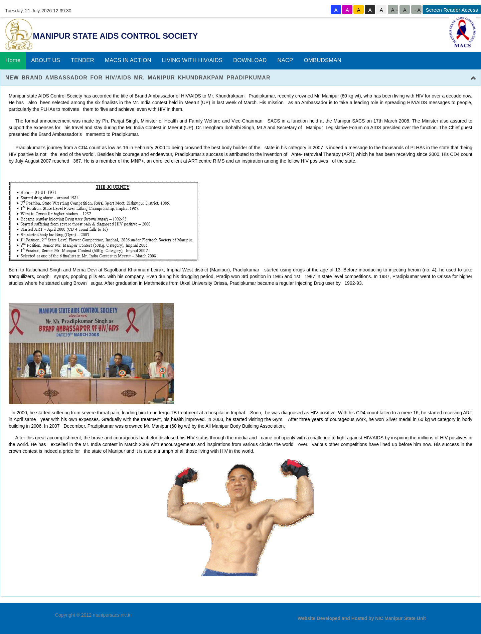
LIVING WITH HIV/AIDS (192, 57)
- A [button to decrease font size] (417, 10)
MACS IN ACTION (128, 57)
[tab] (240, 75)
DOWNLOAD (250, 57)
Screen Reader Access (452, 10)
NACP (285, 57)
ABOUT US (45, 57)
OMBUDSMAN (322, 57)
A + (394, 10)
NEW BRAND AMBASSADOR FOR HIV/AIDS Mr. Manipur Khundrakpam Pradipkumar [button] (137, 74)
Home (12, 57)
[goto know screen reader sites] (451, 9)
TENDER (82, 57)
